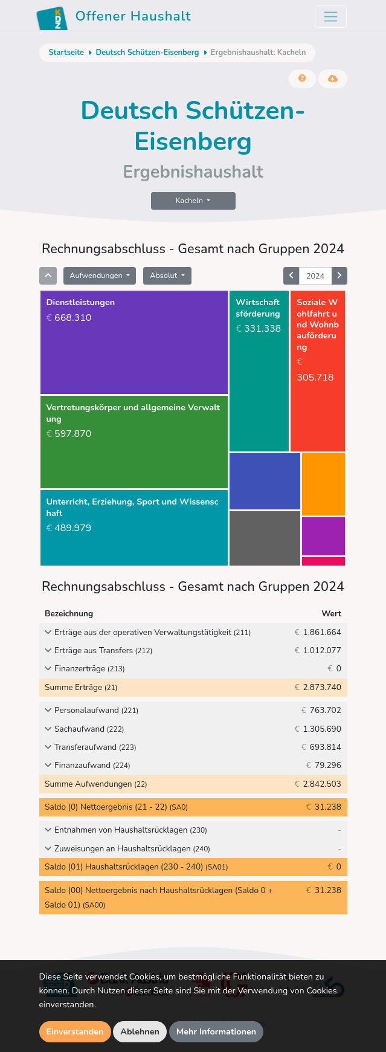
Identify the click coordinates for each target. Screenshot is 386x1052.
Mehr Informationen (216, 1031)
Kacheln (190, 200)
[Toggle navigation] (331, 16)
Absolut (164, 275)
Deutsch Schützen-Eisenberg (147, 52)
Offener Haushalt (113, 18)
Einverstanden (75, 1031)
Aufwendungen (96, 275)
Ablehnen (139, 1031)
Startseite (66, 52)
